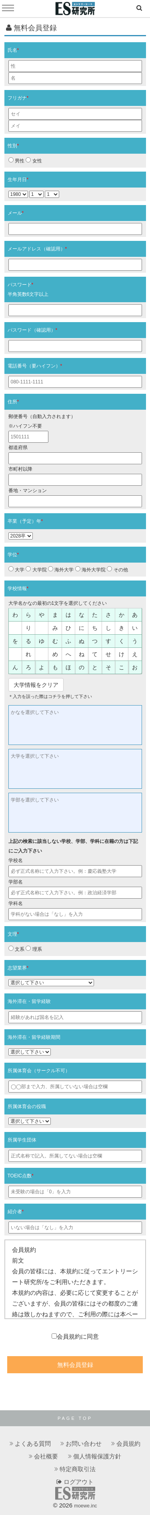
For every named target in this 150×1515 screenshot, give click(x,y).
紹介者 (16, 1211)
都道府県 (18, 447)
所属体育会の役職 (27, 1106)
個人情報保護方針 (97, 1456)
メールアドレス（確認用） (37, 249)
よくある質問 (33, 1443)
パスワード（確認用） (33, 330)
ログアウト (75, 1481)
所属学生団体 (22, 1140)
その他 (117, 569)
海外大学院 (90, 569)
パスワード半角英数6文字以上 (28, 289)
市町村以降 (20, 469)
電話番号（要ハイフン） (35, 366)
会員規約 (128, 1443)
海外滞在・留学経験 (29, 1001)
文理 (13, 934)
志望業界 (18, 968)
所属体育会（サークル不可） (39, 1070)
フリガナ (18, 98)
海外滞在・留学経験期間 (34, 1037)
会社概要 (46, 1456)
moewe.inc (85, 1506)
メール (16, 213)
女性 (34, 160)
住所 (13, 402)
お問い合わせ (84, 1443)
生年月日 (18, 179)
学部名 (15, 882)
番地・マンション (27, 490)
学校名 (15, 860)
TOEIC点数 (21, 1176)
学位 (13, 554)
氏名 (13, 50)
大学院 (36, 569)
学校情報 (18, 588)
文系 (16, 949)
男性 (16, 160)
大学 (16, 569)
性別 (13, 146)
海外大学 (61, 569)
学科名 (15, 903)
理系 (34, 949)
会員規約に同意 (75, 1336)
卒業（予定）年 (25, 521)
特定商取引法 (78, 1469)
